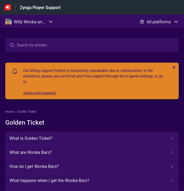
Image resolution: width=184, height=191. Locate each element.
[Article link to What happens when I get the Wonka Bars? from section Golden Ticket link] (92, 180)
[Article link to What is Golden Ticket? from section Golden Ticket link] (92, 138)
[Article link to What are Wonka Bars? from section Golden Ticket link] (92, 152)
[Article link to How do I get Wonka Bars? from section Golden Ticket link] (92, 166)
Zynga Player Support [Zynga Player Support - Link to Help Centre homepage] (40, 7)
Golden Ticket (26, 112)
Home (9, 112)
